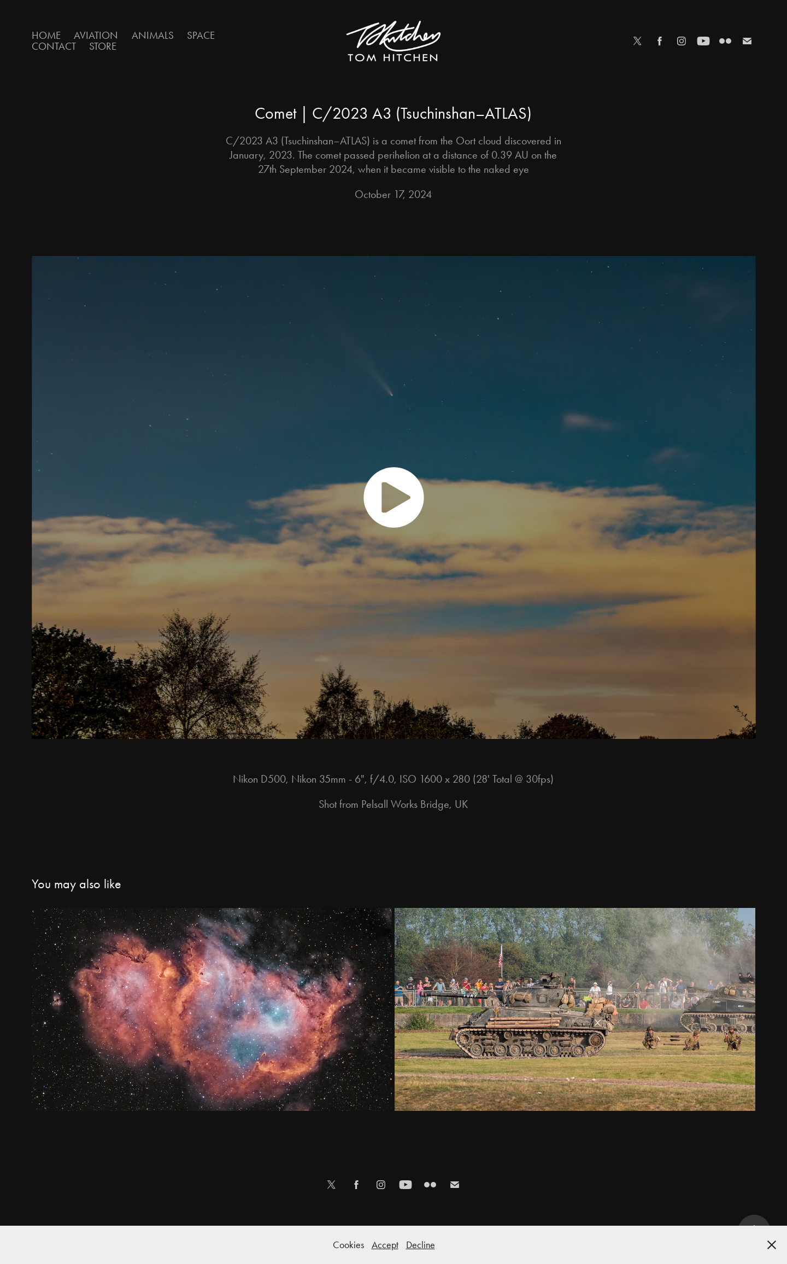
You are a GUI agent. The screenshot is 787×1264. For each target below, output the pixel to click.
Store (102, 46)
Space (201, 35)
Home (46, 35)
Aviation (96, 35)
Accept (385, 1245)
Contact (54, 46)
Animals (153, 35)
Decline (420, 1245)
